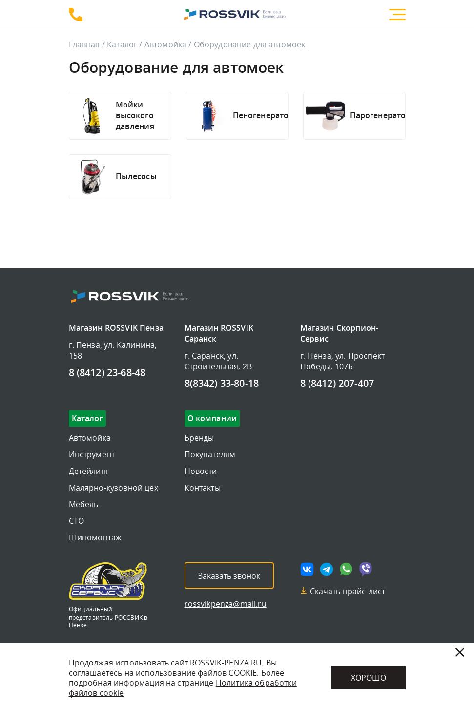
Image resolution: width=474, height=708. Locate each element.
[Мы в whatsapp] (346, 569)
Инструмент (92, 454)
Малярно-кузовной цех (113, 487)
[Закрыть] (459, 652)
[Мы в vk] (307, 569)
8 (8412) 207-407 (337, 384)
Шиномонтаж (95, 537)
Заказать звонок (229, 575)
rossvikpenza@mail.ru (226, 604)
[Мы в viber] (365, 569)
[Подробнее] (139, 116)
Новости (201, 471)
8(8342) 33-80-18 (222, 384)
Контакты (203, 487)
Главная (84, 44)
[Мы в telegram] (326, 569)
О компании (212, 419)
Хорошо (368, 677)
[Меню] (397, 14)
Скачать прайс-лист (348, 591)
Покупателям (210, 454)
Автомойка (165, 44)
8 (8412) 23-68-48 (75, 14)
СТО (76, 520)
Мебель (84, 504)
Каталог (122, 44)
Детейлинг (89, 471)
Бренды (199, 437)
